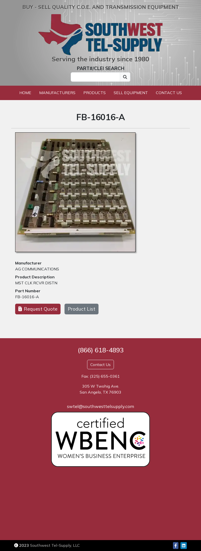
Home (25, 92)
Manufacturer (28, 262)
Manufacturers (57, 92)
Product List (81, 309)
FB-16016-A (27, 296)
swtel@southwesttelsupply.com (100, 406)
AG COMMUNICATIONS (37, 268)
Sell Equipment (131, 92)
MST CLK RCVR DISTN (36, 282)
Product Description (35, 276)
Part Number (27, 290)
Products (94, 92)
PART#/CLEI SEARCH (100, 68)
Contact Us (169, 92)
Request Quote (37, 309)
